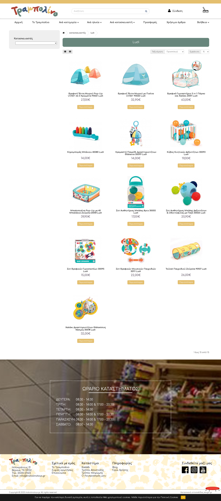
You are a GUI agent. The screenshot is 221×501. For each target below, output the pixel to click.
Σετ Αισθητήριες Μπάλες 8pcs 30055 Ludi (135, 214)
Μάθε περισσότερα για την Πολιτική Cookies (154, 497)
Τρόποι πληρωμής (92, 478)
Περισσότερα (86, 107)
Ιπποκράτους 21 (21, 472)
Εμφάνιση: (194, 52)
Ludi (92, 33)
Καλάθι (86, 472)
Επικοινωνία (59, 478)
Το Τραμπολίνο (36, 22)
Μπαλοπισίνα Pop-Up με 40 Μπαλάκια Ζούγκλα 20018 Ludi (85, 214)
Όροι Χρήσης (120, 475)
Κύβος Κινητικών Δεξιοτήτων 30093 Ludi (186, 153)
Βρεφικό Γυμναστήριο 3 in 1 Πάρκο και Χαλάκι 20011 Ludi (186, 94)
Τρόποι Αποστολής (93, 475)
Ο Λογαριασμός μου (94, 481)
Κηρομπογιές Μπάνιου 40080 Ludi (85, 152)
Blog (115, 472)
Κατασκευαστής (77, 33)
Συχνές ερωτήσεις (62, 475)
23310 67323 (24, 478)
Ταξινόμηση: (157, 52)
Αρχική (17, 22)
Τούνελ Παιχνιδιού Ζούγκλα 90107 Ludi (186, 275)
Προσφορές (137, 22)
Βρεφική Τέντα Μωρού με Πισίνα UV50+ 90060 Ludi (136, 94)
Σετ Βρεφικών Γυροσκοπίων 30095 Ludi (85, 275)
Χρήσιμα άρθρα (161, 22)
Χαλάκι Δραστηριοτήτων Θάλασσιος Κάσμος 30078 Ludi (85, 333)
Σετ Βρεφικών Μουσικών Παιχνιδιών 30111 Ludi (136, 275)
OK (183, 497)
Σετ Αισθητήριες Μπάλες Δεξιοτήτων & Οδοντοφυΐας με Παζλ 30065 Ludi (186, 215)
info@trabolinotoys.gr (32, 481)
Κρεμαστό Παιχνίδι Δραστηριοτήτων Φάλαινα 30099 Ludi (136, 154)
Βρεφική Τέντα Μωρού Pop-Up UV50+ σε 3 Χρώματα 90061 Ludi (85, 94)
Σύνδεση (177, 11)
